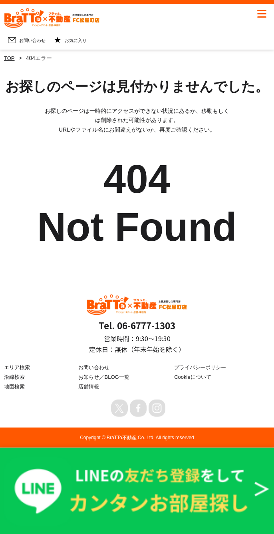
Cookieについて (194, 377)
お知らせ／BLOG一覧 (105, 377)
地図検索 (15, 386)
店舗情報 (89, 386)
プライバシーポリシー (202, 367)
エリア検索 (18, 367)
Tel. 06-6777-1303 (137, 325)
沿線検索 (15, 377)
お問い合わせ (95, 367)
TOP (10, 58)
